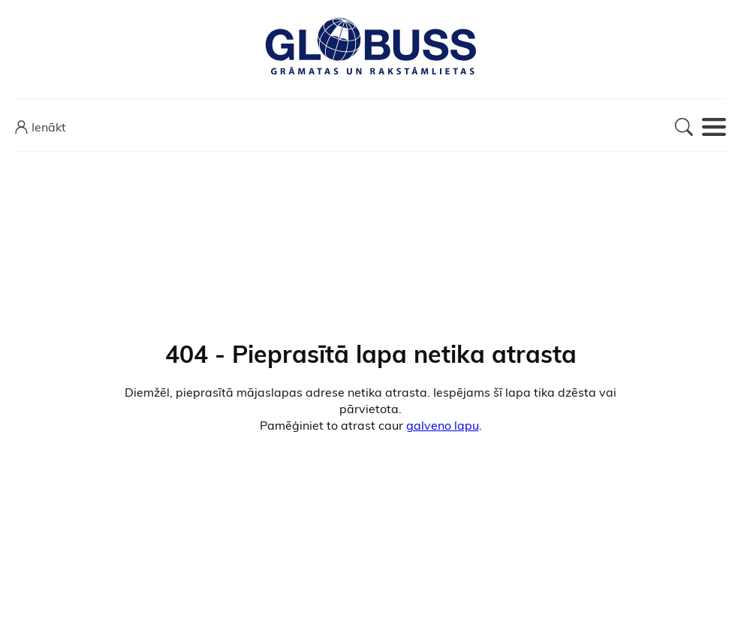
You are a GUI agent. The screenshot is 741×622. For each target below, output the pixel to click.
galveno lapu (442, 425)
